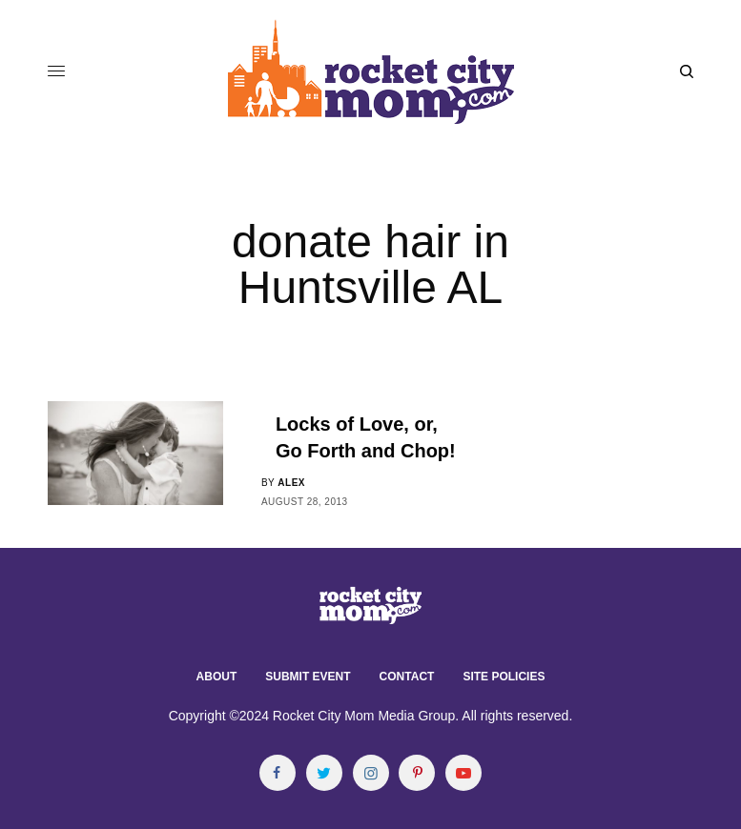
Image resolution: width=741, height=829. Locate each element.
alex (291, 482)
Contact (407, 676)
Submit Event (307, 676)
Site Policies (504, 676)
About (216, 676)
